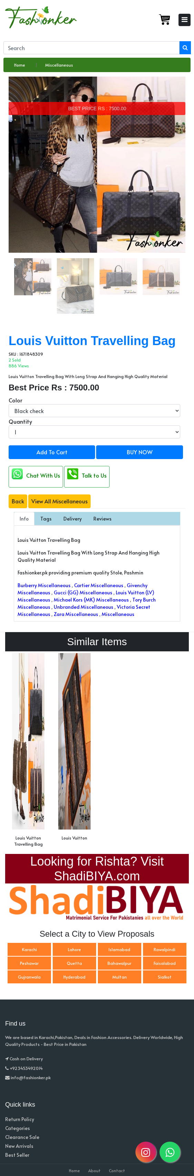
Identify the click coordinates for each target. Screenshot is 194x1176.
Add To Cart (52, 452)
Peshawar (29, 963)
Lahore (74, 949)
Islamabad (119, 949)
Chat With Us (36, 473)
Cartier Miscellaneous (98, 585)
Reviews (102, 518)
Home (19, 65)
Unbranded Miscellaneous (83, 607)
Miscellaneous (59, 65)
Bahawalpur (119, 963)
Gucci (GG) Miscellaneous (83, 592)
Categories (17, 1128)
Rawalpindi (164, 949)
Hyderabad (74, 977)
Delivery (72, 518)
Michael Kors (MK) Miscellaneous (91, 599)
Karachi (29, 949)
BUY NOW (140, 452)
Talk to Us (86, 473)
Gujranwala (29, 977)
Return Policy (19, 1119)
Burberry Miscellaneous (44, 585)
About (94, 1170)
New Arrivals (19, 1146)
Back (18, 501)
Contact (117, 1170)
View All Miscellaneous (59, 501)
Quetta (74, 963)
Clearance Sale (22, 1137)
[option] (28, 751)
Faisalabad (165, 963)
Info (24, 518)
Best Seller (17, 1155)
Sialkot (165, 977)
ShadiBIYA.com (97, 876)
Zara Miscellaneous (76, 614)
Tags (46, 518)
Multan (119, 977)
